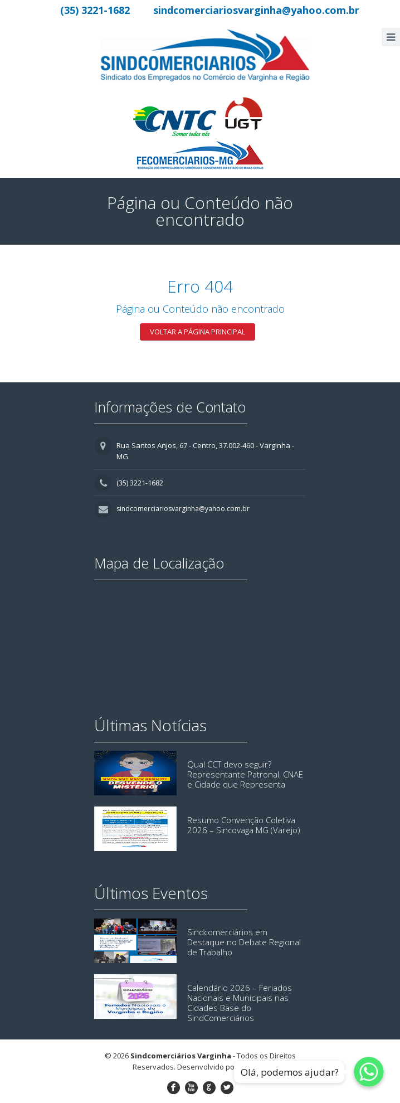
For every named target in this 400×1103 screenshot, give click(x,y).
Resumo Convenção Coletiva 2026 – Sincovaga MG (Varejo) (243, 824)
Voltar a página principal (197, 332)
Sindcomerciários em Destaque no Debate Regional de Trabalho (244, 942)
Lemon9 (252, 1067)
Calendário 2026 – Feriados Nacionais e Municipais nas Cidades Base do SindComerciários (239, 1002)
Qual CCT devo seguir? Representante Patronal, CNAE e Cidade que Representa (245, 774)
